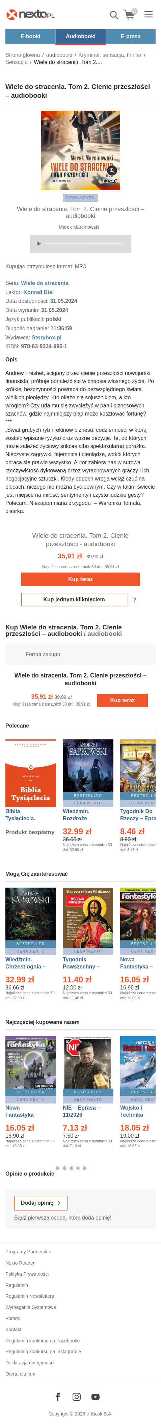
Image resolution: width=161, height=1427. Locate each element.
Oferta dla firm (20, 1374)
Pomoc (12, 1318)
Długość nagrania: (27, 328)
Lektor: (14, 292)
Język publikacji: (25, 319)
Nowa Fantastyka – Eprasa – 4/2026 (25, 1115)
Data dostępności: (27, 301)
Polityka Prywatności (27, 1274)
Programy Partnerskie (28, 1251)
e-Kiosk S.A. (100, 1414)
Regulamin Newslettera (29, 1296)
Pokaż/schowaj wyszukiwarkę (114, 15)
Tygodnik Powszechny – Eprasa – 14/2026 (84, 967)
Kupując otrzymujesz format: (39, 266)
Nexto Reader (19, 1263)
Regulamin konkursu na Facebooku (42, 1340)
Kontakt (13, 1329)
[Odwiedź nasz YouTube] (95, 1396)
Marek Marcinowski (79, 227)
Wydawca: (18, 337)
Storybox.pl (46, 337)
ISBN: (13, 346)
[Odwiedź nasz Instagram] (76, 1396)
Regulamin (16, 1285)
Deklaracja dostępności (29, 1362)
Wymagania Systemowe (30, 1307)
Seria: (13, 283)
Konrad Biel (38, 292)
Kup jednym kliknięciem (74, 599)
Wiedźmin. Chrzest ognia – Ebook (25, 967)
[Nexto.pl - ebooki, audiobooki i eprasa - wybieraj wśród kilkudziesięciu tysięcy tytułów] (30, 14)
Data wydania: (23, 310)
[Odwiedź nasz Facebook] (57, 1396)
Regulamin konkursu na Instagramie (43, 1351)
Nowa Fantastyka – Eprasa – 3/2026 (140, 967)
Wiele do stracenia (44, 283)
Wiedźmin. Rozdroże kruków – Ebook (83, 818)
